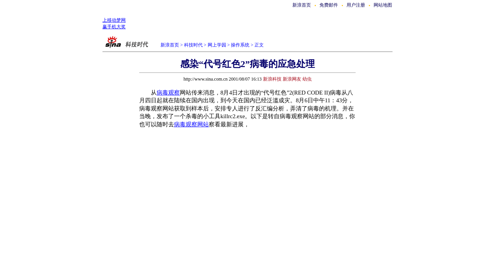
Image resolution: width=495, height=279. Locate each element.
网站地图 (383, 5)
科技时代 (193, 45)
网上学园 (217, 45)
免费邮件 (328, 5)
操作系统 (240, 45)
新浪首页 (301, 5)
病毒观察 (168, 93)
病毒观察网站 (191, 124)
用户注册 (355, 5)
